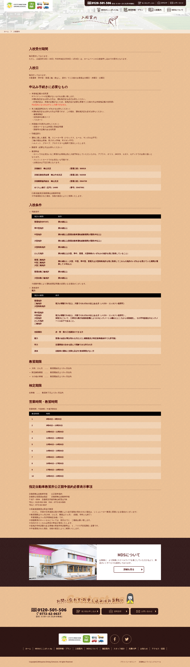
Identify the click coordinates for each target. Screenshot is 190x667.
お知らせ (144, 649)
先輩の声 (132, 649)
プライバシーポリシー (128, 662)
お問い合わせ (176, 3)
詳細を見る (129, 569)
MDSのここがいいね (107, 10)
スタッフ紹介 (119, 649)
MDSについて (175, 10)
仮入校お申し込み (146, 3)
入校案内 (155, 10)
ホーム (6, 31)
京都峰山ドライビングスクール (150, 662)
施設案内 (106, 649)
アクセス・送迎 (158, 649)
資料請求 (162, 3)
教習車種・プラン (133, 10)
